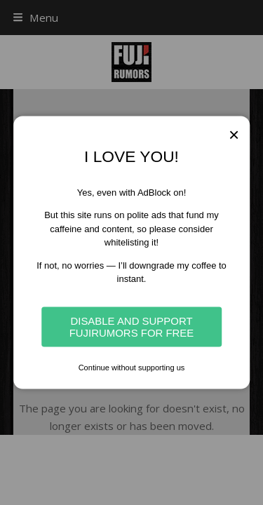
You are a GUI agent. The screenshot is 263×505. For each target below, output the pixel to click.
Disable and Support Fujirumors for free (131, 327)
